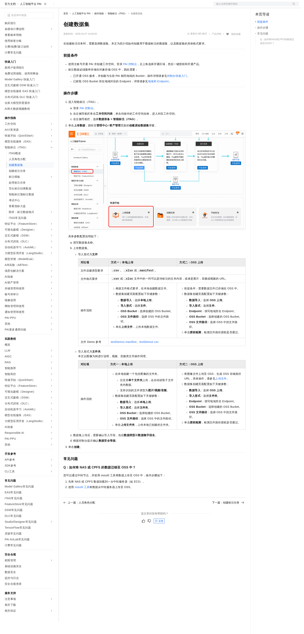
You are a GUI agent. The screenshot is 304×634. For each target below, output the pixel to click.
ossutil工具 (82, 499)
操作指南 (99, 26)
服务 (115, 6)
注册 (278, 6)
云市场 (95, 6)
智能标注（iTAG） (117, 26)
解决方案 (63, 6)
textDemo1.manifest (124, 354)
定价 (84, 6)
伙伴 (106, 6)
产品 (51, 6)
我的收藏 (236, 46)
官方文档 (10, 16)
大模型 (40, 6)
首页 (65, 26)
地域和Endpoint (158, 93)
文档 (251, 6)
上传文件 (221, 391)
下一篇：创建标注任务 (228, 515)
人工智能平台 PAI (30, 16)
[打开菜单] (6, 6)
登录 (292, 6)
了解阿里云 (129, 6)
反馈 (159, 533)
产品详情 (216, 46)
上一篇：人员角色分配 (79, 515)
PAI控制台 (130, 76)
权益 (75, 6)
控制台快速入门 (177, 88)
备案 (259, 6)
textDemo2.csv (149, 354)
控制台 (268, 6)
